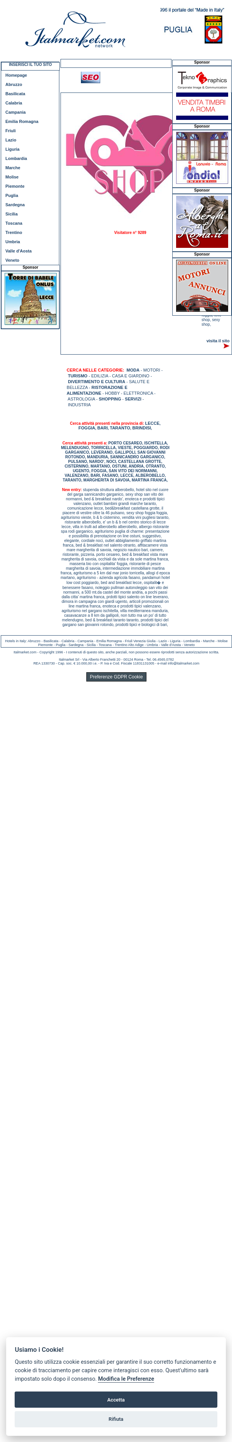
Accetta (115, 1400)
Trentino (13, 232)
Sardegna (15, 204)
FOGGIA (87, 428)
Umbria (12, 241)
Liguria (12, 149)
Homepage (16, 75)
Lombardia (16, 158)
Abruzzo (13, 84)
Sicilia (11, 214)
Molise (11, 177)
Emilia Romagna (22, 121)
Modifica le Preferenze (126, 1379)
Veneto (12, 260)
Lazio (10, 140)
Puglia (11, 195)
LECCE (152, 423)
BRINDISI (141, 428)
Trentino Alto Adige (128, 645)
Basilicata (15, 93)
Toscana (13, 223)
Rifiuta (116, 1419)
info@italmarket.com (183, 663)
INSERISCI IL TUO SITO (30, 64)
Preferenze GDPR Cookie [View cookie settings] (116, 677)
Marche (12, 167)
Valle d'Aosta (18, 251)
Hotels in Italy (15, 641)
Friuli (10, 130)
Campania (15, 112)
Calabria (13, 103)
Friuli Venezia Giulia (140, 641)
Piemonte (15, 186)
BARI (103, 428)
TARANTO (120, 428)
